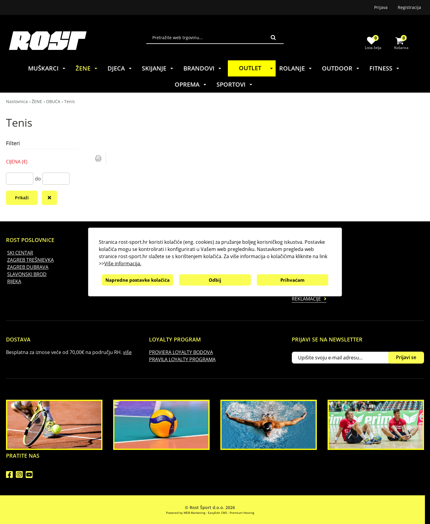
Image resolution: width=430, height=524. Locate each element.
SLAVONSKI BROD (27, 274)
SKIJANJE (158, 68)
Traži (273, 37)
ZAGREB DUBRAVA (27, 267)
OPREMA (191, 84)
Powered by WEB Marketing (185, 513)
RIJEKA (14, 281)
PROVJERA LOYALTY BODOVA (181, 352)
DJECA (120, 68)
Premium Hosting (242, 513)
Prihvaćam (292, 280)
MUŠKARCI (47, 68)
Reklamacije (306, 298)
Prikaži (22, 197)
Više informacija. (122, 263)
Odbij (215, 280)
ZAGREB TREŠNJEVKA (30, 260)
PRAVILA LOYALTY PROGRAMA (182, 359)
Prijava (381, 7)
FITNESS (384, 68)
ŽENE (87, 68)
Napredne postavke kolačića (137, 280)
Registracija (409, 7)
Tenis (69, 101)
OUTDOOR (341, 68)
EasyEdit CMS (217, 513)
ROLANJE (295, 68)
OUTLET (257, 68)
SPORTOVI (234, 84)
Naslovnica (17, 101)
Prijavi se (406, 357)
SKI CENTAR (20, 252)
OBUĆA (53, 101)
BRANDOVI (202, 68)
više (127, 352)
